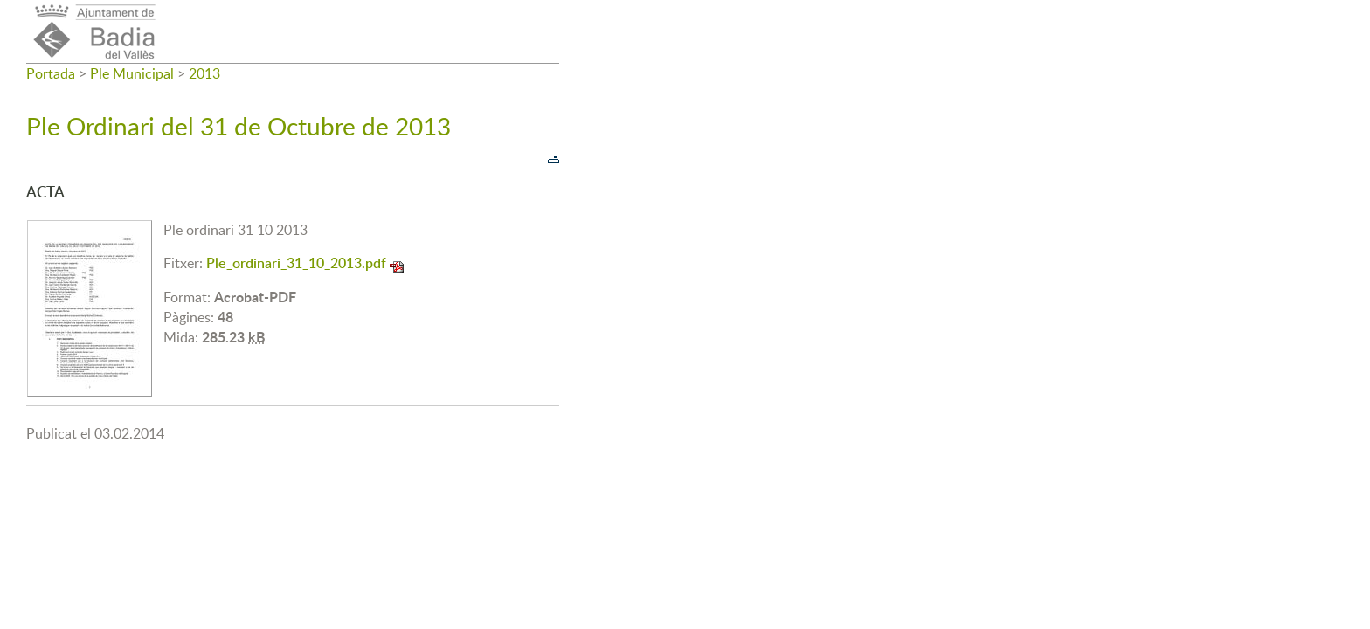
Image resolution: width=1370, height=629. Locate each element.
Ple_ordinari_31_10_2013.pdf (296, 263)
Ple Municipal (132, 73)
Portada (50, 73)
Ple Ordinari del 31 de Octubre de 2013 (238, 125)
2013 (204, 73)
